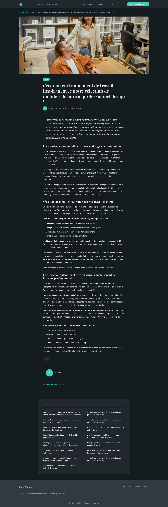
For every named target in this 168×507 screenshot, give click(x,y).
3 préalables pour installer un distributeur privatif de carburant (60, 466)
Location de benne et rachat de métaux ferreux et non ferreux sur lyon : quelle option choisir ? (62, 413)
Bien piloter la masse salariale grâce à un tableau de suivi (103, 444)
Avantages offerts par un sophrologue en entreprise (59, 451)
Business (55, 4)
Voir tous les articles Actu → (54, 384)
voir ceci (110, 268)
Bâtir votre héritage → (138, 4)
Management (88, 4)
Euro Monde (26, 487)
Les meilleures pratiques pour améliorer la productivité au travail (60, 421)
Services (109, 4)
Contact (146, 486)
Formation (66, 4)
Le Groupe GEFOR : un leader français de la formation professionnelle (104, 451)
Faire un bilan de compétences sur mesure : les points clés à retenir (60, 428)
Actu (48, 4)
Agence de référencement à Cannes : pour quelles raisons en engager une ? (60, 459)
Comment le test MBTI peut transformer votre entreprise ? (105, 428)
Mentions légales (134, 486)
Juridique (76, 4)
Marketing (99, 4)
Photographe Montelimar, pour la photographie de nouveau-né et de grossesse (61, 444)
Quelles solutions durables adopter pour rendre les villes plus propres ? (103, 436)
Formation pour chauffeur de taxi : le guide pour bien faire (60, 436)
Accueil (40, 4)
